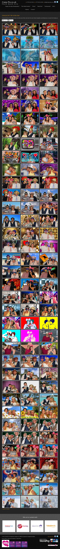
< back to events (5, 509)
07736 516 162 (30, 2)
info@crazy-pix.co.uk (49, 2)
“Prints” (34, 6)
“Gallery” (27, 9)
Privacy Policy (4, 538)
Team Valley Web (51, 536)
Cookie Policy (18, 538)
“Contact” (33, 9)
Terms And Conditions (12, 538)
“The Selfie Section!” (26, 6)
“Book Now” (40, 6)
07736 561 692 (39, 2)
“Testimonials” (47, 6)
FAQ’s (53, 6)
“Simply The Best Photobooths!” (12, 6)
